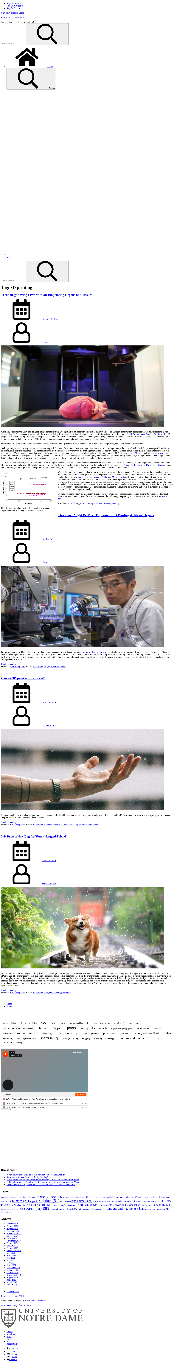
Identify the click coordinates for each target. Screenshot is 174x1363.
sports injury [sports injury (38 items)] (50, 1038)
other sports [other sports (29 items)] (64, 1033)
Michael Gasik (118, 477)
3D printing (88, 503)
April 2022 (11, 1255)
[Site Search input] (13, 43)
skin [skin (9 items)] (18, 1039)
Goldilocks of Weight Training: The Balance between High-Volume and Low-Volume (44, 1182)
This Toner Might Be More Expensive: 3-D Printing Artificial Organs (106, 515)
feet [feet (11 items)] (88, 1023)
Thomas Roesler (49, 883)
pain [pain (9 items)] (77, 1033)
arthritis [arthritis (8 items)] (4, 1023)
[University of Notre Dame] (42, 1327)
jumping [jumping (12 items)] (84, 1028)
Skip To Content (14, 3)
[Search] (47, 34)
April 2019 (11, 1280)
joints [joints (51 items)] (71, 1028)
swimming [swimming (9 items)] (98, 1039)
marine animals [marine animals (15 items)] (143, 1028)
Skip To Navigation (15, 6)
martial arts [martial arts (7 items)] (157, 1028)
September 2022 (14, 1250)
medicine (98, 503)
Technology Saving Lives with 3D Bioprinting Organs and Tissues (46, 295)
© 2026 (4, 1305)
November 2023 (14, 1241)
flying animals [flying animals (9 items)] (105, 1023)
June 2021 (11, 1260)
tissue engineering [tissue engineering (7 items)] (158, 1039)
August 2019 (12, 1277)
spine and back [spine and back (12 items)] (29, 1038)
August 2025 (12, 1228)
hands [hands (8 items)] (138, 1023)
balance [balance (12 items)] (14, 1023)
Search (31, 78)
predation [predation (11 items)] (95, 1033)
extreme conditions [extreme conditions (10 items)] (76, 1023)
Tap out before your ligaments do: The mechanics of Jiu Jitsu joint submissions (41, 1184)
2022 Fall (70, 503)
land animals (54, 993)
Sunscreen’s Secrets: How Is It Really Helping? (27, 1177)
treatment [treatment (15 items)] (7, 1042)
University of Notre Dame (12, 13)
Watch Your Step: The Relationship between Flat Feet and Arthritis (36, 1175)
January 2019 (12, 1285)
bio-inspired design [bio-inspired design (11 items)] (29, 1023)
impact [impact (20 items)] (58, 1028)
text (23, 666)
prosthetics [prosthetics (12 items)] (125, 1033)
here (163, 496)
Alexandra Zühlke (100, 477)
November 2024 (14, 1233)
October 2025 (12, 1226)
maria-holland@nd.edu (37, 1301)
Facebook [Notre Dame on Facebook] (12, 1349)
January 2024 (12, 1236)
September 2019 (14, 1275)
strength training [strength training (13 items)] (70, 1038)
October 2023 (12, 1243)
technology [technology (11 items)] (109, 1038)
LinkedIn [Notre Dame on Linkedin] (12, 1359)
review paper (158, 453)
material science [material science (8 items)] (7, 1033)
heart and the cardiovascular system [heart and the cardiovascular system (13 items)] (19, 1028)
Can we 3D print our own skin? (23, 678)
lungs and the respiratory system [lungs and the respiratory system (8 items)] (121, 1029)
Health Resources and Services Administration (147, 434)
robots (66, 825)
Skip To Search (13, 8)
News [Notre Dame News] (9, 1336)
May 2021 (11, 1263)
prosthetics (57, 825)
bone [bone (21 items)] (43, 1022)
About (9, 1006)
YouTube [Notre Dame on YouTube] (12, 1357)
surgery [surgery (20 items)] (86, 1038)
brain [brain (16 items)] (53, 1023)
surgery (47, 666)
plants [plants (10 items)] (85, 1033)
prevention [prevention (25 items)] (109, 1033)
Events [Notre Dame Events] (10, 1339)
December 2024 (13, 1231)
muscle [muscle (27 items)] (33, 1033)
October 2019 (12, 1272)
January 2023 (12, 1246)
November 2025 (14, 1224)
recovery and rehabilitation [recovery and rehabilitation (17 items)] (147, 1033)
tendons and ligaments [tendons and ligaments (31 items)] (134, 1038)
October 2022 (12, 1248)
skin (72, 825)
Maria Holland (13, 1291)
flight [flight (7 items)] (95, 1023)
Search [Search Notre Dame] (10, 1331)
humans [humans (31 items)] (44, 1028)
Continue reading (8, 664)
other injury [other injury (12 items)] (47, 1033)
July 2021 (11, 1258)
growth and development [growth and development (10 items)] (123, 1023)
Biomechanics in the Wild (12, 17)
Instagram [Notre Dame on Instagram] (12, 1354)
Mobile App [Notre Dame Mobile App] (12, 1334)
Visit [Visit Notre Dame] (9, 1341)
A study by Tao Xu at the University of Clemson (145, 465)
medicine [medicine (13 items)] (21, 1033)
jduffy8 (45, 562)
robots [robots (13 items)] (168, 1033)
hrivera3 (45, 342)
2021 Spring (15, 666)
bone (46, 993)
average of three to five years (94, 652)
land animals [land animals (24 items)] (99, 1028)
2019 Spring (15, 825)
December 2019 (13, 1267)
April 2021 (11, 1265)
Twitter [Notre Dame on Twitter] (11, 1351)
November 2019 (14, 1270)
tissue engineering (111, 503)
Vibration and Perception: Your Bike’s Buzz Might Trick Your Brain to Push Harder (43, 1179)
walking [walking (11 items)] (19, 1043)
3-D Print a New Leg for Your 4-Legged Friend (33, 836)
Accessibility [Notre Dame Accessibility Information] (12, 1344)
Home (30, 66)
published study (84, 477)
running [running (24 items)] (8, 1038)
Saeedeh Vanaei (134, 453)
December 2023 (13, 1238)
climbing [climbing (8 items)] (63, 1023)
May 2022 (11, 1253)
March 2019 (12, 1282)
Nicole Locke (48, 725)
